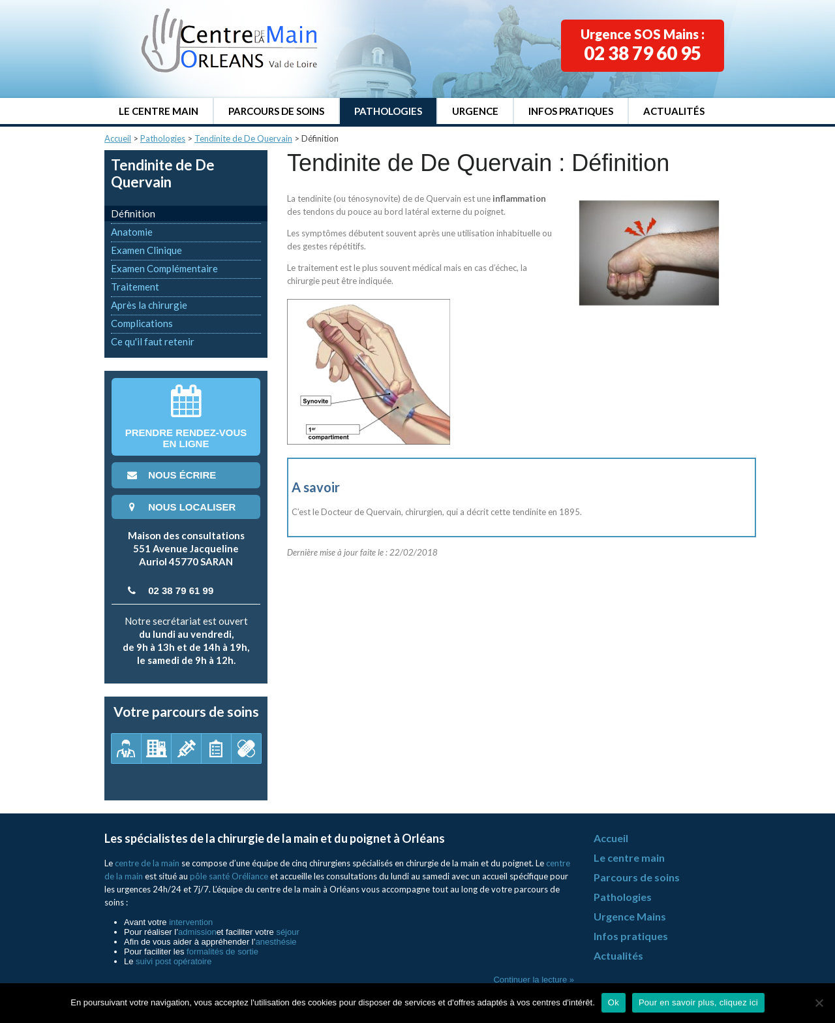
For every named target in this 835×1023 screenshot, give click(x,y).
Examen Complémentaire (164, 268)
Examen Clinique (146, 250)
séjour (287, 932)
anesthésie (276, 942)
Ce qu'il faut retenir (152, 341)
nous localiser (180, 506)
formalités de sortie (222, 951)
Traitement (135, 286)
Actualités (674, 111)
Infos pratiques (570, 111)
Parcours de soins (276, 111)
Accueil (117, 138)
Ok (613, 1002)
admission (197, 932)
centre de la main (147, 863)
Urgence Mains (630, 916)
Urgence (475, 111)
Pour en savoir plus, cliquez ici (698, 1002)
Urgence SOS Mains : (642, 45)
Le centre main (158, 111)
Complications (142, 323)
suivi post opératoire (173, 961)
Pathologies (388, 111)
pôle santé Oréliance (229, 876)
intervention (191, 922)
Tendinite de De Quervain (243, 138)
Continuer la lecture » (533, 979)
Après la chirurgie (149, 305)
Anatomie (132, 232)
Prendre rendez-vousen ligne (186, 417)
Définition (133, 213)
